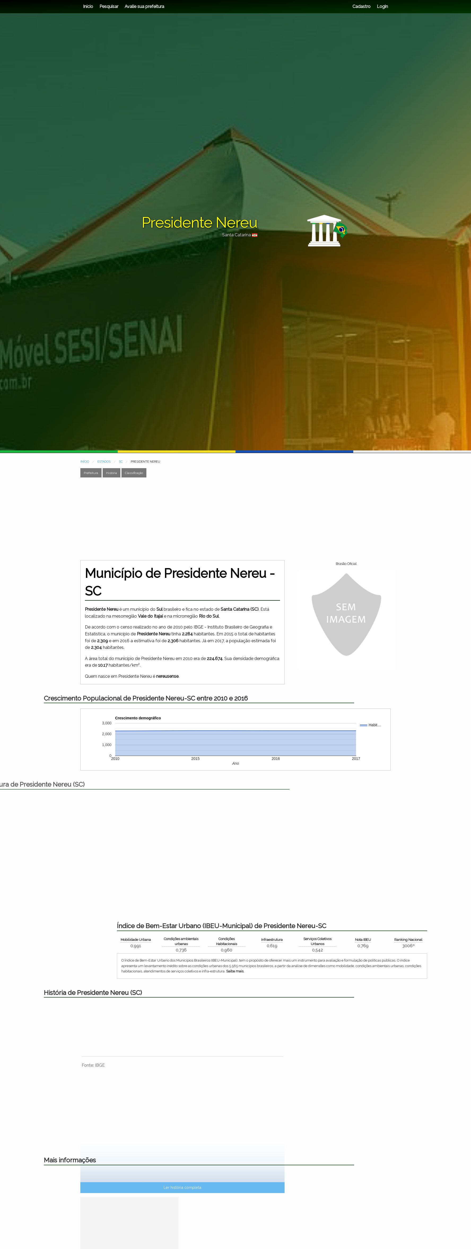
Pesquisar (108, 6)
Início (88, 6)
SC (121, 461)
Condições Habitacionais (366, 941)
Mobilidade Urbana (276, 940)
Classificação (134, 473)
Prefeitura (91, 473)
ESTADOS (104, 461)
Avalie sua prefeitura (144, 6)
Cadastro (361, 6)
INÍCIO (84, 461)
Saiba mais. (375, 971)
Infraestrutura (412, 940)
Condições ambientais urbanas (321, 941)
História (111, 473)
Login (382, 6)
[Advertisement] (235, 519)
